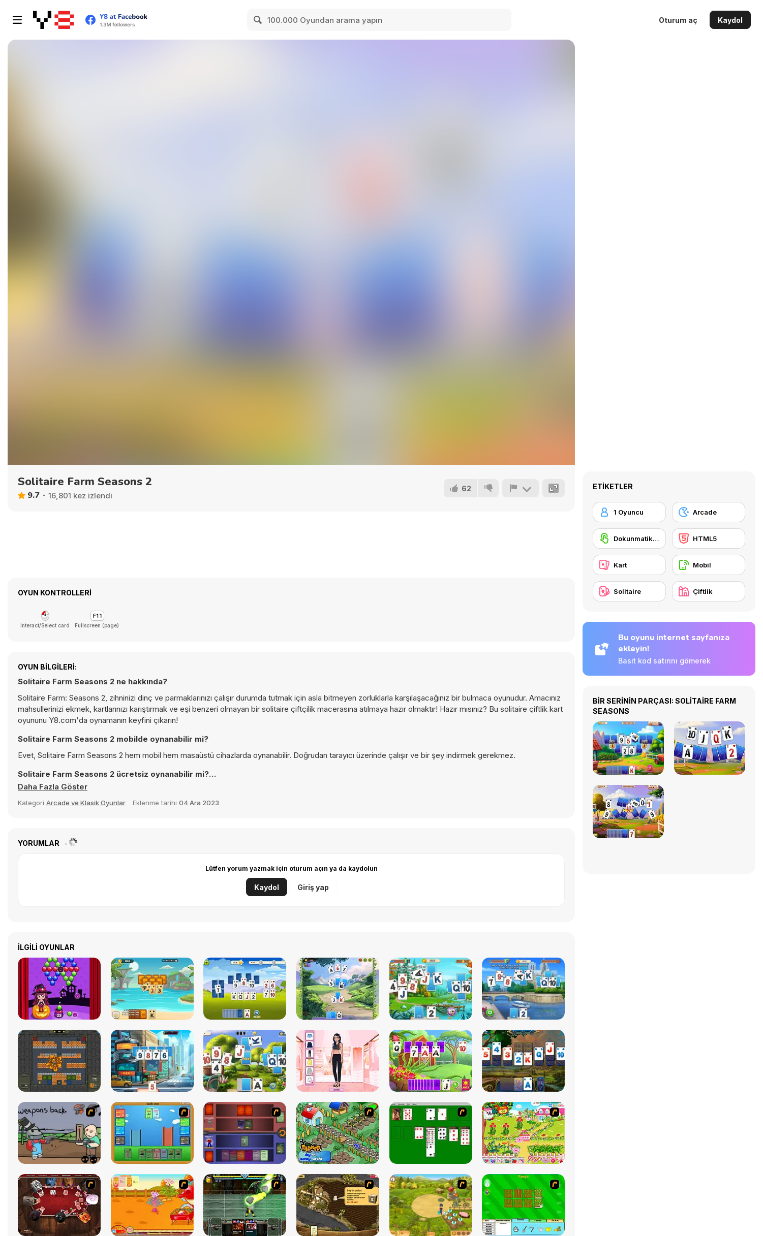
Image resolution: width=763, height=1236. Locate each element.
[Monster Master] (244, 1133)
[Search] (258, 20)
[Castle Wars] (152, 1133)
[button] (53, 787)
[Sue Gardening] (523, 1133)
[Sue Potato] (152, 1205)
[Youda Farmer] (337, 1205)
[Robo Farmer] (59, 1133)
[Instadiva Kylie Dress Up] (337, 1061)
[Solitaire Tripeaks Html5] (430, 989)
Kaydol (730, 20)
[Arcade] (708, 512)
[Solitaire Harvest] (430, 1061)
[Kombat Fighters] (244, 1205)
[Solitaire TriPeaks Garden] (244, 989)
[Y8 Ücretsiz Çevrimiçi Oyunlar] (53, 20)
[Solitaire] (430, 1133)
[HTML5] (708, 538)
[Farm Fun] (523, 1205)
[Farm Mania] (430, 1205)
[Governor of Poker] (59, 1205)
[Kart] (629, 565)
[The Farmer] (337, 1133)
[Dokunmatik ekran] (629, 538)
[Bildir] (520, 488)
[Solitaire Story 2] (523, 989)
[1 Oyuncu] (629, 512)
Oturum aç (678, 20)
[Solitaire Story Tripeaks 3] (152, 1061)
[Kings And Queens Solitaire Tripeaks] (337, 989)
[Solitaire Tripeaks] (152, 989)
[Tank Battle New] (59, 1061)
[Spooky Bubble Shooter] (59, 989)
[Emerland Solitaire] (523, 1061)
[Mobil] (708, 565)
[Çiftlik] (708, 591)
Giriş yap (313, 887)
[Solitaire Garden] (244, 1061)
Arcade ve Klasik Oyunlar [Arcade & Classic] (86, 803)
